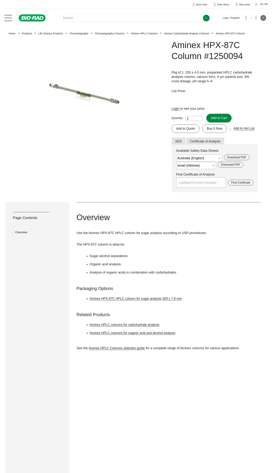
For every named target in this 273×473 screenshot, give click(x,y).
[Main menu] (8, 17)
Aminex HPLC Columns (144, 33)
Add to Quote (185, 128)
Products (27, 33)
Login (176, 108)
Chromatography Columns (109, 33)
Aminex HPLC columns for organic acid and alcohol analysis (133, 333)
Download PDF (237, 157)
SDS (178, 141)
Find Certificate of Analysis (195, 174)
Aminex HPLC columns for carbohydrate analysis (125, 325)
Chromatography (78, 33)
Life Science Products (50, 33)
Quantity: (177, 118)
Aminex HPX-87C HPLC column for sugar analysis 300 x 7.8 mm (137, 299)
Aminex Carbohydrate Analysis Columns (186, 33)
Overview (21, 232)
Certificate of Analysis (205, 141)
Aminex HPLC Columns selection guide (117, 348)
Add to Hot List (245, 128)
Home (12, 33)
